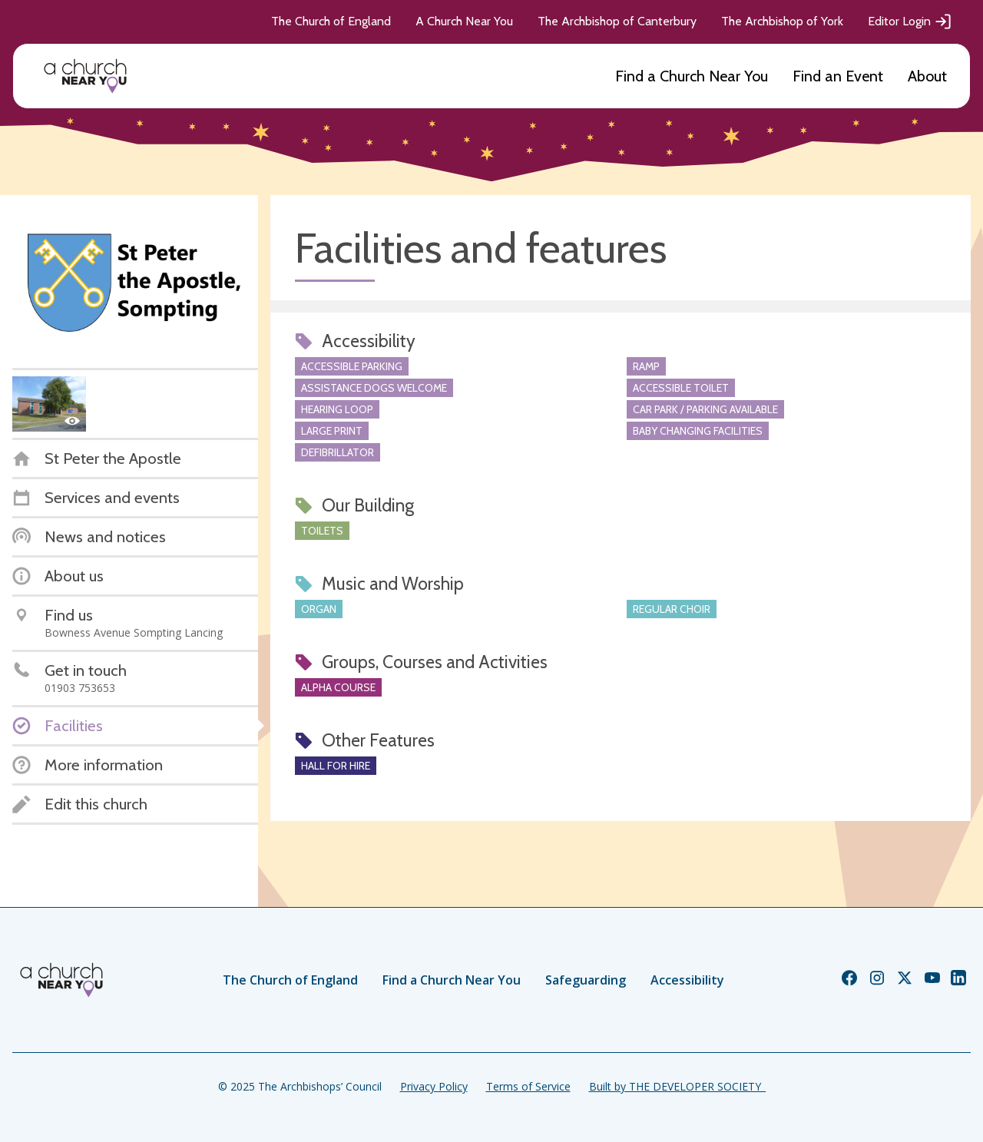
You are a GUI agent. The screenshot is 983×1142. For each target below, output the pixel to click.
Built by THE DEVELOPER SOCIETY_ (677, 1086)
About (927, 76)
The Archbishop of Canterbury (617, 21)
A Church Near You (464, 21)
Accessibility (687, 980)
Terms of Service (528, 1086)
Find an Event (838, 76)
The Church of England (331, 21)
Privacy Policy (434, 1086)
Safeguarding (585, 980)
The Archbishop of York (782, 21)
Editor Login (910, 21)
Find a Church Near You (691, 76)
